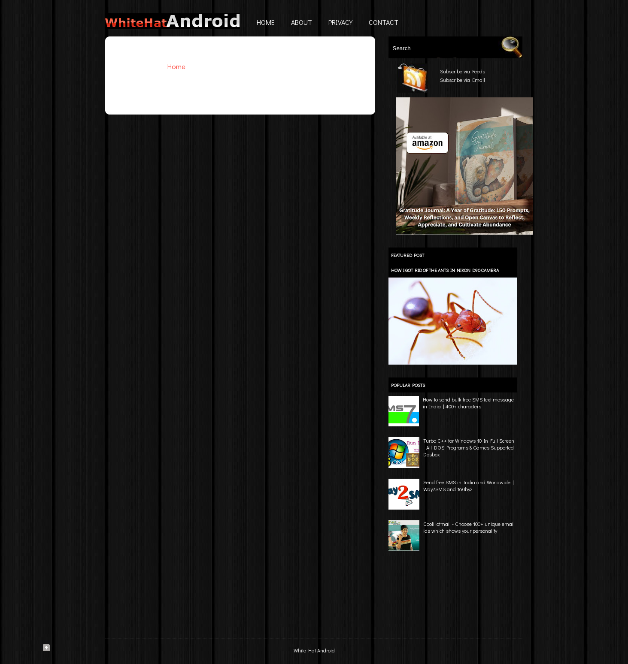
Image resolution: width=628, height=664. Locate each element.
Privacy (340, 22)
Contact (383, 22)
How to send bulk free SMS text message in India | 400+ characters (468, 403)
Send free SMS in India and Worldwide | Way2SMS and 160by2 (468, 485)
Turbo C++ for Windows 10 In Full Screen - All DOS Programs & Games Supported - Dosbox (470, 447)
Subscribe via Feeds (462, 71)
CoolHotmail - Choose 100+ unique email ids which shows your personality (469, 527)
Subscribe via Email (462, 79)
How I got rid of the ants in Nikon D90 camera (445, 270)
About (301, 22)
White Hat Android (314, 650)
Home (266, 22)
